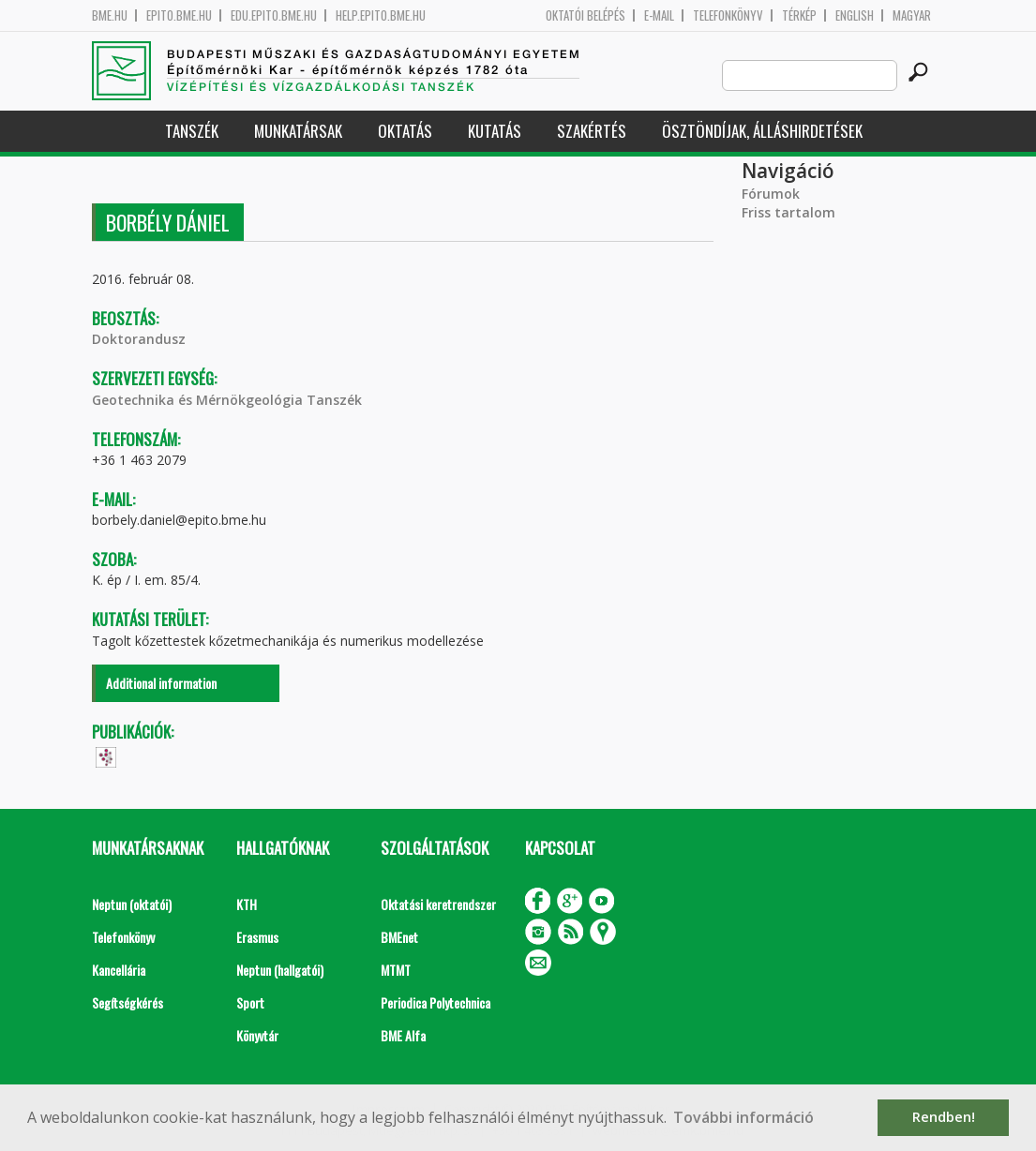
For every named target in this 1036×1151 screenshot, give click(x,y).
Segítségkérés (127, 1002)
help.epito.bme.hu (381, 15)
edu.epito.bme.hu (274, 15)
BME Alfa (403, 1035)
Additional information (161, 683)
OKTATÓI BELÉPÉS (585, 15)
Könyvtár (257, 1035)
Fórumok (771, 193)
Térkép (799, 15)
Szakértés (591, 130)
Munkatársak (298, 130)
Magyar (912, 15)
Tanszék (191, 130)
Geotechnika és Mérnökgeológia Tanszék (227, 400)
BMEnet (399, 937)
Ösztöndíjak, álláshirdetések (762, 130)
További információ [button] (743, 1117)
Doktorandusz (139, 339)
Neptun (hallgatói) (279, 969)
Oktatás (405, 130)
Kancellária (118, 969)
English (854, 15)
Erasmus (257, 937)
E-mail (659, 15)
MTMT (396, 969)
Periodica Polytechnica (435, 1002)
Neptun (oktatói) (132, 904)
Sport (250, 1002)
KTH (246, 904)
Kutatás (494, 130)
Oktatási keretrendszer (438, 904)
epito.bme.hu (179, 15)
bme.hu (110, 15)
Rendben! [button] (943, 1117)
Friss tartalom (788, 212)
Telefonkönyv (728, 15)
